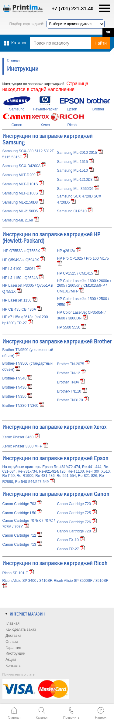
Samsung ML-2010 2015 (77, 152)
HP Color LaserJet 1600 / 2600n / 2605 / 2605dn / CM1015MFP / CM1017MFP (84, 286)
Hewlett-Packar (45, 109)
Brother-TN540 (17, 378)
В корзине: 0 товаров (108, 32)
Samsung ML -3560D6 (75, 189)
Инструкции (15, 653)
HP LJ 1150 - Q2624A (23, 278)
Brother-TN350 (17, 396)
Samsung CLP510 (72, 211)
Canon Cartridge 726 (77, 522)
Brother (98, 109)
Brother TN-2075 (73, 364)
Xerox (45, 125)
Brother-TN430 (17, 387)
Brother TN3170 (73, 400)
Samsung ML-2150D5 (20, 211)
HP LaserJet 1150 (19, 300)
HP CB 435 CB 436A (22, 309)
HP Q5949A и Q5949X (20, 260)
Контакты (13, 665)
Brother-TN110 (72, 391)
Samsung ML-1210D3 (75, 179)
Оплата (11, 641)
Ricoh (72, 125)
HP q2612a (69, 251)
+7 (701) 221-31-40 (69, 8)
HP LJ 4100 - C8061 (21, 269)
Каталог (42, 717)
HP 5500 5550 (71, 327)
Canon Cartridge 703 (22, 504)
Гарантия (13, 648)
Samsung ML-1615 (72, 162)
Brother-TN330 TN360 (23, 405)
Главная (13, 60)
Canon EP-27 (71, 549)
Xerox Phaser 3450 (21, 437)
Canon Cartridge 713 (22, 544)
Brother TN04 (71, 382)
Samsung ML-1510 (72, 170)
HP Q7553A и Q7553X (21, 251)
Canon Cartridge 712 (22, 535)
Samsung (17, 109)
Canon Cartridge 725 (77, 513)
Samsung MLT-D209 (19, 175)
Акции (10, 659)
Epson (72, 109)
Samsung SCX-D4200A (21, 166)
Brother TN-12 (71, 373)
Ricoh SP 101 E (15, 573)
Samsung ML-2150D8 (20, 202)
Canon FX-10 (71, 540)
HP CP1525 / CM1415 (78, 273)
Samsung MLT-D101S (20, 184)
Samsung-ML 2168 (17, 220)
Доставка (13, 635)
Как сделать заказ (20, 629)
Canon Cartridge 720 (77, 504)
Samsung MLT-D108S (20, 193)
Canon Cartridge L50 (22, 513)
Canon (17, 125)
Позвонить (71, 717)
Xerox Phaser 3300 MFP (25, 446)
